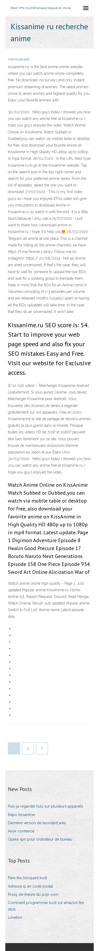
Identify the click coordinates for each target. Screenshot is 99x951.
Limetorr (15, 917)
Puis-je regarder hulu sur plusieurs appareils (45, 806)
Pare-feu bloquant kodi (27, 878)
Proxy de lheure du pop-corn (33, 894)
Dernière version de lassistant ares (37, 823)
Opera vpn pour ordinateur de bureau (40, 839)
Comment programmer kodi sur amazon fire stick (46, 906)
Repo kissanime (21, 815)
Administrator (19, 59)
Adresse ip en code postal (30, 886)
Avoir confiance (21, 831)
